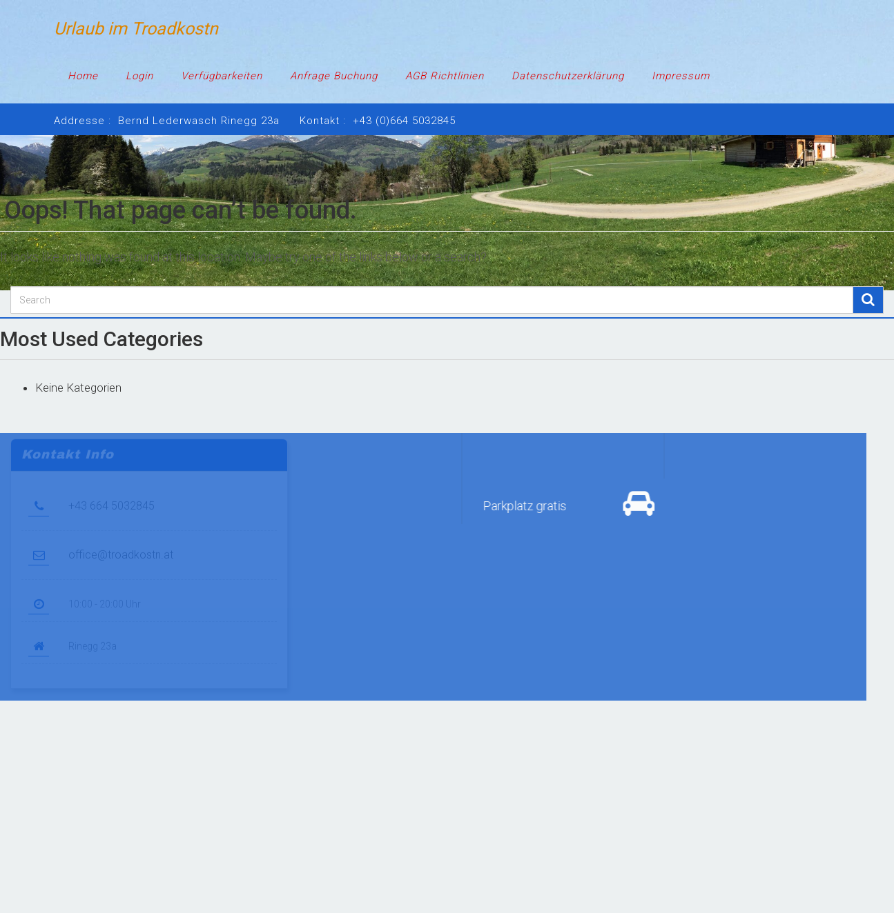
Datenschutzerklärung (568, 76)
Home (83, 76)
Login (139, 76)
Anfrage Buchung (334, 76)
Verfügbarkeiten (221, 76)
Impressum (681, 76)
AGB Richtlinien (444, 76)
